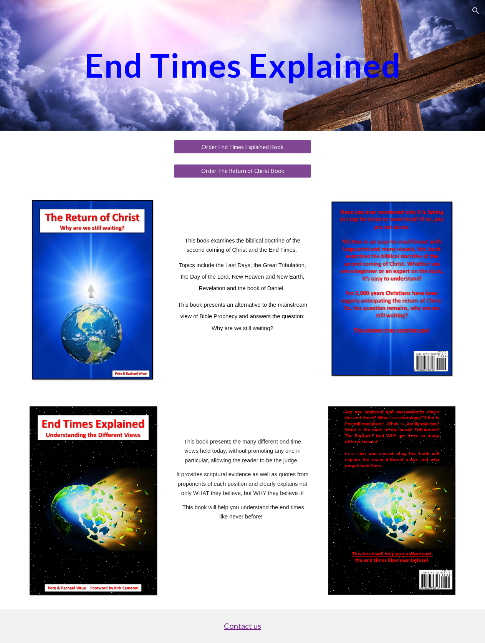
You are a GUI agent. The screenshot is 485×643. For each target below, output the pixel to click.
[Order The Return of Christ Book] (242, 171)
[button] (476, 11)
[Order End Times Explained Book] (242, 147)
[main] (242, 65)
